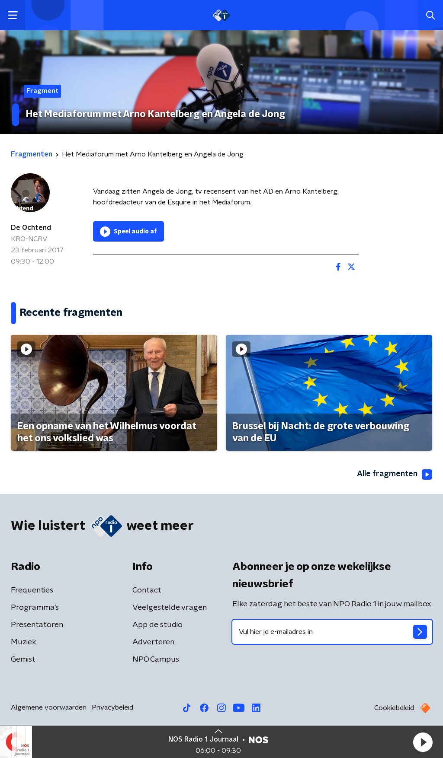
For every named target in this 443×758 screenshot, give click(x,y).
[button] (423, 742)
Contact (146, 590)
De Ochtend (31, 227)
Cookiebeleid (394, 707)
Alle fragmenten (394, 474)
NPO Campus (155, 659)
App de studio (157, 625)
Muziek (23, 642)
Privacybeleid (112, 707)
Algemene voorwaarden (49, 707)
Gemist (23, 659)
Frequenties (32, 590)
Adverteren (153, 642)
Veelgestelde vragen (169, 607)
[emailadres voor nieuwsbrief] (332, 632)
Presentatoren (37, 625)
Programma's (35, 607)
